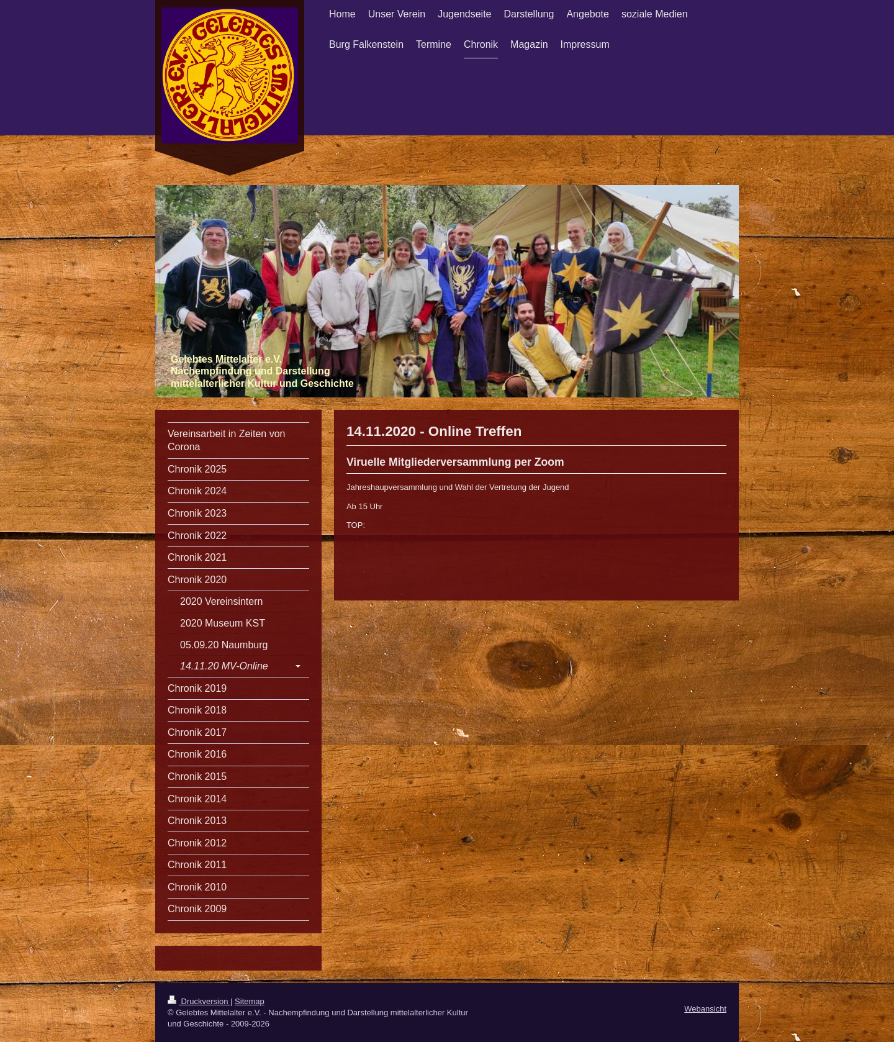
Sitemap (249, 1001)
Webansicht (705, 1008)
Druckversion (199, 1001)
